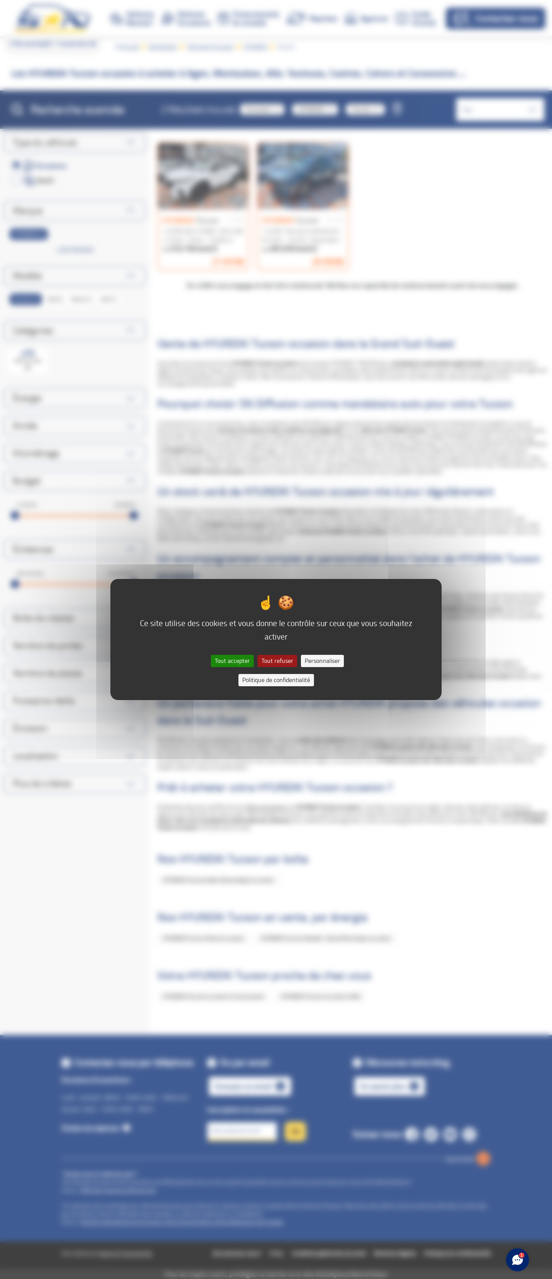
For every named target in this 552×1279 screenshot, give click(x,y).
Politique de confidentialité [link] (276, 680)
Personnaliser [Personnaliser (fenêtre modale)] (322, 661)
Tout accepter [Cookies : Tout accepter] (232, 661)
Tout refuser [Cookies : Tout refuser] (277, 661)
